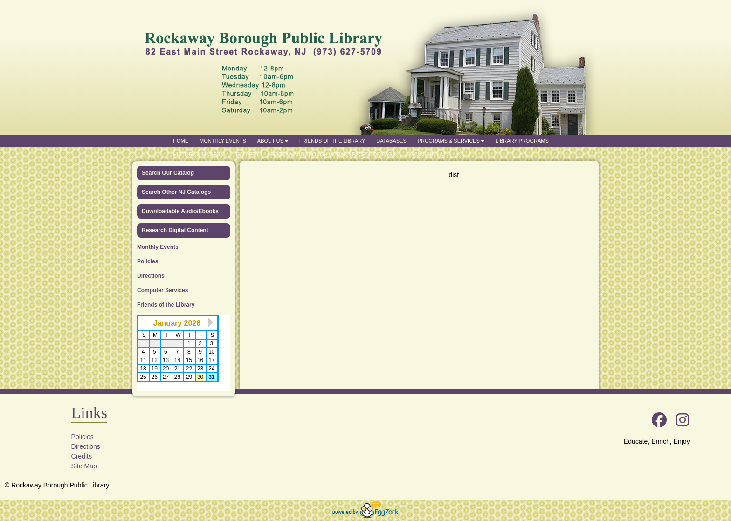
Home (180, 141)
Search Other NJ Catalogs (176, 192)
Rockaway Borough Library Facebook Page (332, 154)
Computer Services (162, 290)
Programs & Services (451, 141)
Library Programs (522, 141)
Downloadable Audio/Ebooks (180, 211)
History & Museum (199, 154)
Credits (81, 456)
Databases (391, 141)
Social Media (425, 154)
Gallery (248, 154)
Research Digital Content (175, 230)
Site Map (84, 466)
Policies (147, 261)
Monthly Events (223, 141)
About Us (272, 141)
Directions (151, 276)
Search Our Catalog (168, 173)
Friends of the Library (332, 141)
